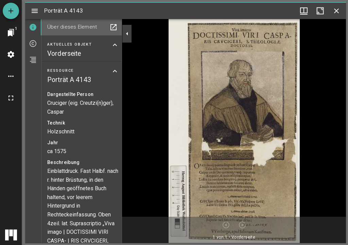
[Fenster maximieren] (320, 11)
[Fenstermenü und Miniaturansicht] (304, 11)
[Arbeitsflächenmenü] (11, 54)
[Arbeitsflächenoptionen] (11, 76)
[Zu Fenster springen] (11, 32)
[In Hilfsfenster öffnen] (113, 27)
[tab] (33, 27)
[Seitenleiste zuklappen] (127, 34)
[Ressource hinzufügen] (11, 11)
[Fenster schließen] (336, 11)
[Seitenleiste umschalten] (35, 11)
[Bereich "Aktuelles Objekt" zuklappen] (115, 45)
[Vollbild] (11, 98)
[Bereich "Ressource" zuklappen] (115, 71)
